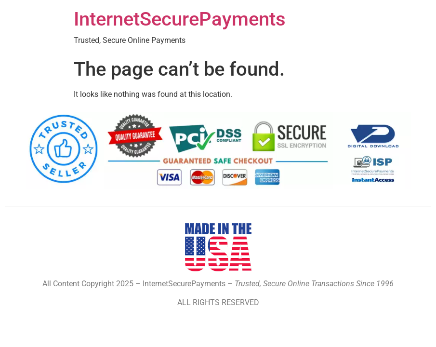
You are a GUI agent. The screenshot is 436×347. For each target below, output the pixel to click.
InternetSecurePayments (180, 19)
